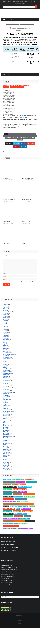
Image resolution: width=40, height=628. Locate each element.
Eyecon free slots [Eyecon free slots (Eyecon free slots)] (18, 496)
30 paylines (5, 323)
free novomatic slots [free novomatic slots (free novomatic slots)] (23, 523)
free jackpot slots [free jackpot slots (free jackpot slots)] (25, 508)
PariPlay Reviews (6, 420)
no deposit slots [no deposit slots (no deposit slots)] (7, 511)
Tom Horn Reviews (7, 458)
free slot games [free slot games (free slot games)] (20, 481)
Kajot (13, 61)
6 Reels (4, 333)
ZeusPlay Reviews (7, 469)
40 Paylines (5, 328)
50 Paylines (5, 332)
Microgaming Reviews (7, 404)
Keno (4, 401)
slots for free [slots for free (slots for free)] (6, 479)
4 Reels (9, 1)
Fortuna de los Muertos (27, 178)
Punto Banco (5, 439)
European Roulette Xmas (9, 200)
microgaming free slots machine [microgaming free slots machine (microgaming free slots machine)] (10, 526)
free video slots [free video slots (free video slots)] (21, 484)
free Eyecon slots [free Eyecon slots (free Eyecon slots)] (18, 516)
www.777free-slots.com (20, 617)
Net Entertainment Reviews (8, 411)
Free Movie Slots (6, 371)
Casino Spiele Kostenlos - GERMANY (8, 550)
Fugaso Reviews (6, 385)
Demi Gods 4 (6, 243)
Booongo (5, 355)
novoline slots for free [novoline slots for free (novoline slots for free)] (8, 508)
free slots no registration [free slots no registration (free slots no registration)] (9, 484)
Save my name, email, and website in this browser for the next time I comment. (20, 282)
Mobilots (4, 407)
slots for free (31, 137)
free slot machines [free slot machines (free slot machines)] (7, 496)
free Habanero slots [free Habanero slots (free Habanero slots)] (27, 528)
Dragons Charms (7, 221)
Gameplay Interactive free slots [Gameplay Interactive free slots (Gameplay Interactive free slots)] (10, 491)
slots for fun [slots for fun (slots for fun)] (23, 491)
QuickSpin (5, 440)
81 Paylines (5, 336)
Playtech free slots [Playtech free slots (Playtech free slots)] (19, 521)
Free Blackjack (6, 370)
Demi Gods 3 (4, 582)
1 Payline (5, 303)
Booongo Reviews (7, 357)
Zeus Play (5, 468)
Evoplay (4, 366)
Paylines (16, 87)
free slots (13, 135)
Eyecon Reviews (6, 369)
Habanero (5, 393)
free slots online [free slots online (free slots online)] (7, 494)
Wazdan (13, 57)
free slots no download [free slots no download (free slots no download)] (17, 479)
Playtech (4, 431)
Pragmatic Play (6, 434)
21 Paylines (5, 314)
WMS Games (5, 461)
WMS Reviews (6, 462)
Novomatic (14, 53)
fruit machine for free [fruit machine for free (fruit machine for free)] (28, 511)
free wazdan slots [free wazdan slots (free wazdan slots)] (7, 513)
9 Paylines (5, 338)
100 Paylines (5, 306)
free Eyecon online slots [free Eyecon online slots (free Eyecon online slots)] (9, 481)
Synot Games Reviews (7, 453)
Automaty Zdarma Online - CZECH (8, 541)
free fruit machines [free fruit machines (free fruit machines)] (7, 516)
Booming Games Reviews (8, 354)
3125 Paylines (6, 325)
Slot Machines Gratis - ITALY (7, 553)
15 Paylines (5, 309)
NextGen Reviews (6, 414)
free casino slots (26, 134)
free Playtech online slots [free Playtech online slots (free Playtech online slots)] (25, 486)
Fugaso (4, 383)
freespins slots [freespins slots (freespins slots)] (17, 511)
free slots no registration (31, 135)
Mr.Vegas (18, 31)
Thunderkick (5, 455)
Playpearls (5, 427)
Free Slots (26, 1)
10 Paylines (5, 304)
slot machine (24, 115)
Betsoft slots (11, 134)
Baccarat (4, 341)
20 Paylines (5, 313)
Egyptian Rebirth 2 (26, 200)
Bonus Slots (17, 85)
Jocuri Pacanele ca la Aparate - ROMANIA (9, 547)
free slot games (33, 134)
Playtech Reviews (6, 433)
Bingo (4, 350)
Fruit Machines (17, 3)
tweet (4, 151)
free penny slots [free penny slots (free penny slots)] (7, 489)
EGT (4, 361)
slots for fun (20, 139)
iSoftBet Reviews (6, 396)
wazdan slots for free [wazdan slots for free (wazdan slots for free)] (29, 496)
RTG (4, 445)
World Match (5, 464)
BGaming (5, 348)
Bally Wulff (5, 344)
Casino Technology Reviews (9, 360)
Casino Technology (7, 358)
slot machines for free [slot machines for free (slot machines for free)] (29, 494)
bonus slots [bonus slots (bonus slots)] (27, 516)
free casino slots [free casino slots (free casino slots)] (30, 521)
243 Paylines (5, 316)
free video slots (16, 137)
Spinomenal (5, 448)
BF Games (5, 347)
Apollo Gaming (6, 339)
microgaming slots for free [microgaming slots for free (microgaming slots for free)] (19, 489)
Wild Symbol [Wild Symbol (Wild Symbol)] (32, 506)
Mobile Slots (12, 87)
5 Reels (13, 1)
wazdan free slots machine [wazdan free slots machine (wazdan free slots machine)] (9, 501)
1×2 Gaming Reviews (7, 312)
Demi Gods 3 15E (25, 243)
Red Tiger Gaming (7, 443)
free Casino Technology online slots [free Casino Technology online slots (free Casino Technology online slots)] (18, 506)
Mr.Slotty (5, 408)
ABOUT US (20, 623)
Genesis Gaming (6, 391)
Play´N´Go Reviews (6, 426)
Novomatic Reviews (7, 417)
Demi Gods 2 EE (4, 585)
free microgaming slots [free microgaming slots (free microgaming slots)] (21, 499)
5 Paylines (5, 329)
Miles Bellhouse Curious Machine (21, 28)
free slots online (8, 137)
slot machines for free (24, 137)
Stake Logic (5, 451)
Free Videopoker (6, 380)
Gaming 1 (5, 389)
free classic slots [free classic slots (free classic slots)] (29, 479)
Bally (4, 342)
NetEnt (13, 54)
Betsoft (12, 85)
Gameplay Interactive (7, 388)
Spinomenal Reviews (7, 449)
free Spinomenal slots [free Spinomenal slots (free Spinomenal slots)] (23, 501)
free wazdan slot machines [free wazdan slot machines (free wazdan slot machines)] (20, 513)
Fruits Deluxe (6, 178)
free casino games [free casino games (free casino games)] (17, 494)
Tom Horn (5, 456)
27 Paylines (5, 319)
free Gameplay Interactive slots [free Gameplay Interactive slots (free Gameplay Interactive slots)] (10, 518)
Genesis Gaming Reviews (8, 392)
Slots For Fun (23, 3)
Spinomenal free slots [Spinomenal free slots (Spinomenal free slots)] (8, 499)
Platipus (4, 423)
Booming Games (6, 352)
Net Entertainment (7, 410)
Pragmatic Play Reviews (8, 436)
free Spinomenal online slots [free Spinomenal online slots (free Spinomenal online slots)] (10, 486)
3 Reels (4, 1)
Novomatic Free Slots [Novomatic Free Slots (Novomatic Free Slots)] (31, 481)
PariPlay (4, 418)
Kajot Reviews (6, 399)
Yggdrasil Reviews (7, 467)
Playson (4, 429)
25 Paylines (5, 85)
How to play (6, 74)
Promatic (5, 437)
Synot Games (6, 452)
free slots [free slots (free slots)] (5, 506)
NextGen (5, 412)
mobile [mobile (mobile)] (17, 508)
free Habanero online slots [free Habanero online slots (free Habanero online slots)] (9, 523)
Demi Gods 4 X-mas (26, 221)
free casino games (18, 134)
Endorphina (5, 364)
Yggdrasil (5, 465)
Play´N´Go (4, 424)
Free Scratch (5, 376)
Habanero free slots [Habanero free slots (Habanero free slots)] (8, 521)
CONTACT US (20, 620)
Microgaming (15, 56)
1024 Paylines (6, 307)
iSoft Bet (5, 395)
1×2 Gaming (5, 310)
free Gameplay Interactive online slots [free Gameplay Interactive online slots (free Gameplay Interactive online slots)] (12, 528)
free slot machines (7, 135)
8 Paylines (5, 335)
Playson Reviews (6, 430)
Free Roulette (6, 374)
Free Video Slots (33, 1)
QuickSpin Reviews (7, 442)
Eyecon (4, 367)
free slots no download (21, 135)
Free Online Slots (19, 1)
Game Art (5, 386)
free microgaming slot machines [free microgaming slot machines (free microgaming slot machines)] (10, 504)
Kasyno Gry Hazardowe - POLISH (8, 544)
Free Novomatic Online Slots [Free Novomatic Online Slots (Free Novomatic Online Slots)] (26, 504)
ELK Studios (5, 363)
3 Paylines (5, 320)
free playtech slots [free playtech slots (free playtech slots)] (24, 518)
